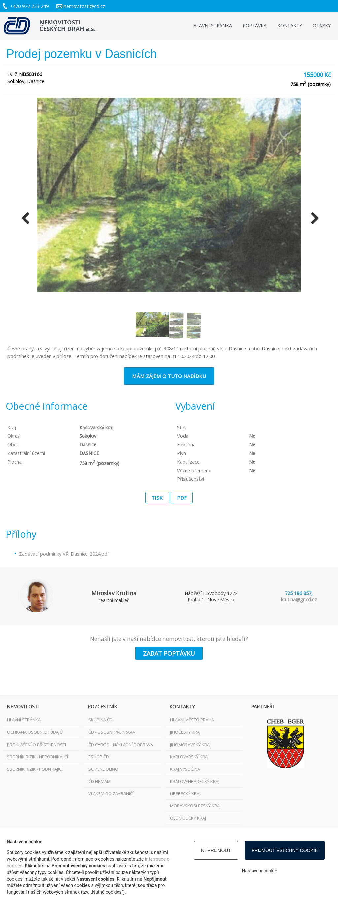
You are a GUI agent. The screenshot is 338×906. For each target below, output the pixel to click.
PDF (181, 497)
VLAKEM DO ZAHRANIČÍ (111, 793)
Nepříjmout (216, 850)
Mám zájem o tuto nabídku (169, 376)
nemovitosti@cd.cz (84, 6)
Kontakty (289, 26)
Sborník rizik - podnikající (35, 769)
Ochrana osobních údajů (35, 732)
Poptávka (255, 26)
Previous (25, 218)
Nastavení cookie (259, 870)
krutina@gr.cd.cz (299, 599)
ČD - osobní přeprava (111, 732)
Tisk (157, 497)
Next (312, 218)
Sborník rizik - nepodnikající (37, 757)
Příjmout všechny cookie (285, 850)
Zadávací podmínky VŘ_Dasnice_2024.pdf (64, 554)
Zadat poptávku (169, 653)
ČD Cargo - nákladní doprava (120, 744)
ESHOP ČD (98, 757)
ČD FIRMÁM (99, 781)
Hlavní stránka (212, 26)
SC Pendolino (103, 769)
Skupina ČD (100, 720)
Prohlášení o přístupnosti (36, 744)
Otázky (322, 26)
